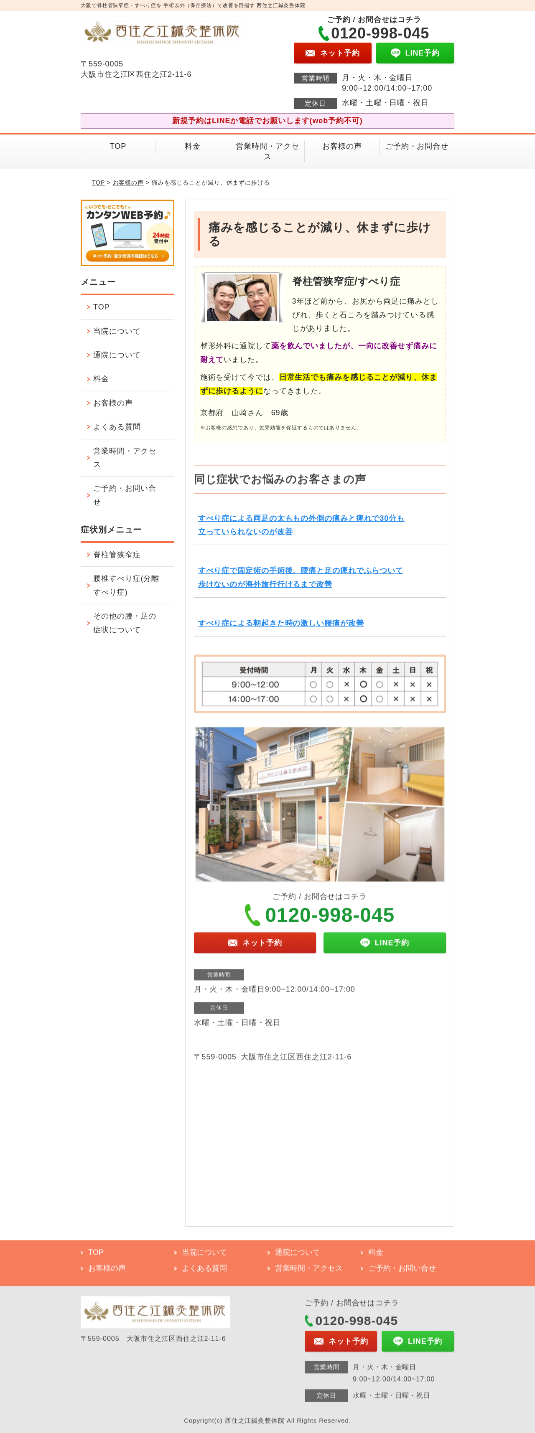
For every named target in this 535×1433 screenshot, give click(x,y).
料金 (193, 146)
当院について (116, 331)
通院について (116, 355)
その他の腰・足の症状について (124, 623)
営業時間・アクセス (267, 151)
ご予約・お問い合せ (124, 495)
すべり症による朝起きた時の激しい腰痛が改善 (281, 623)
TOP (118, 146)
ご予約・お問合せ (416, 146)
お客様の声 (342, 146)
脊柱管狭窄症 (116, 554)
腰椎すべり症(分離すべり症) (126, 585)
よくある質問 (116, 427)
